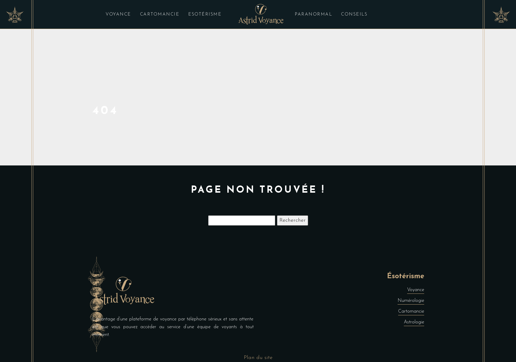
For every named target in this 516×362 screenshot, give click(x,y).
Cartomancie (159, 14)
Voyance (118, 14)
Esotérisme (204, 14)
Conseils (354, 14)
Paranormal (313, 14)
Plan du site (258, 358)
